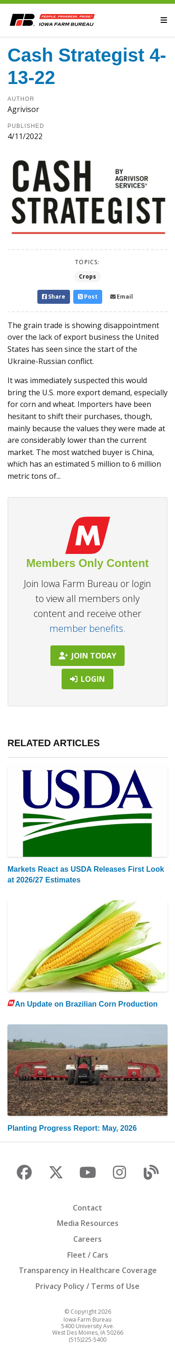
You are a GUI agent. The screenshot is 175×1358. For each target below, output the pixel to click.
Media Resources (88, 1223)
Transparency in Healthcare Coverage (88, 1270)
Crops (87, 276)
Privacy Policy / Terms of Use (87, 1286)
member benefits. (87, 628)
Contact (87, 1208)
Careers (87, 1239)
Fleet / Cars (87, 1255)
